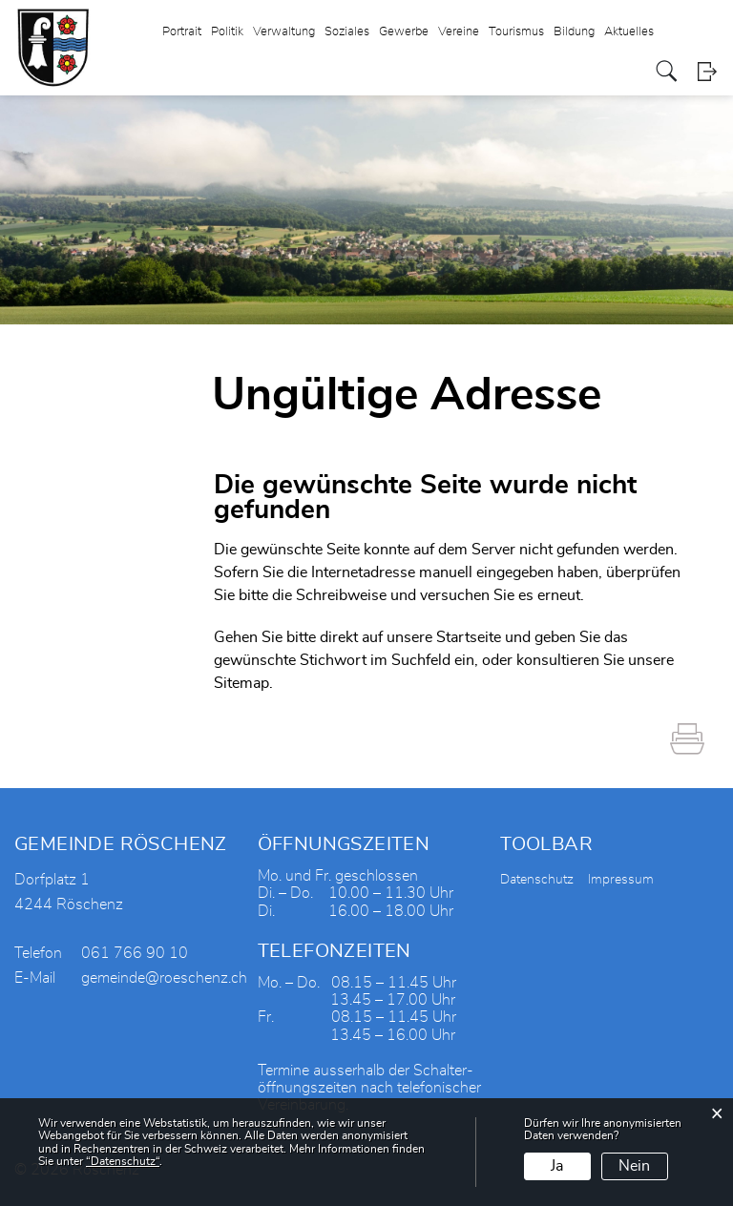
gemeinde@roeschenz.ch (164, 978)
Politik (227, 32)
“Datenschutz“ (122, 1161)
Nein (634, 1166)
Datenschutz (537, 879)
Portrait (181, 32)
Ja (557, 1166)
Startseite (468, 637)
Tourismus (516, 32)
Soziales (347, 32)
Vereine (458, 32)
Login (707, 71)
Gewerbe (404, 32)
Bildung (574, 32)
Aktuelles (629, 32)
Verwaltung (284, 32)
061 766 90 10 (134, 953)
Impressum (621, 879)
